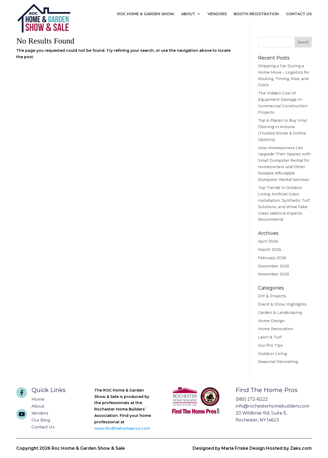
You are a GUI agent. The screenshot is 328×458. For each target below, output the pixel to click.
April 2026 (268, 241)
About (188, 14)
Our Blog (41, 420)
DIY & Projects (272, 296)
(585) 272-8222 (252, 399)
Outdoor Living (272, 353)
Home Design (271, 320)
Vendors (217, 14)
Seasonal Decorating (278, 361)
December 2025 (273, 266)
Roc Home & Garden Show (145, 14)
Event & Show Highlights (282, 304)
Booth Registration (256, 14)
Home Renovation (275, 328)
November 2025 (273, 274)
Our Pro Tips (270, 345)
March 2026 (269, 249)
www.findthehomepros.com (122, 428)
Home (38, 399)
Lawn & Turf (270, 337)
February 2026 (272, 257)
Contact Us (299, 14)
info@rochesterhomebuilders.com (272, 406)
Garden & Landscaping (280, 312)
